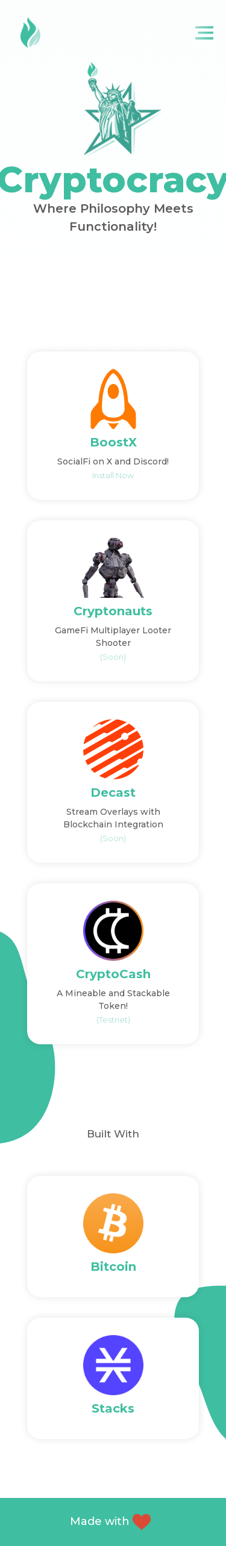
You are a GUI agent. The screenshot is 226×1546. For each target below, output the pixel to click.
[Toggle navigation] (206, 33)
